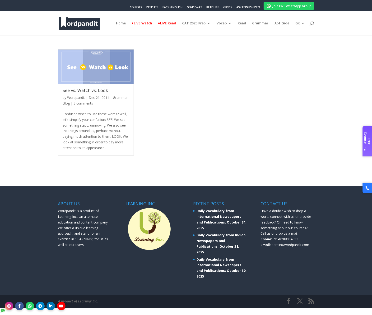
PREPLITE (152, 7)
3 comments (83, 103)
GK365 (227, 7)
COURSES (136, 7)
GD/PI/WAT (194, 7)
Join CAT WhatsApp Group (288, 5)
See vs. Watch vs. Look (85, 90)
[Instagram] (9, 306)
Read (242, 23)
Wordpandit (76, 97)
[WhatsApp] (30, 306)
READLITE (212, 7)
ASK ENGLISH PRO (248, 7)
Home (121, 23)
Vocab (222, 23)
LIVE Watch (143, 23)
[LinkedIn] (50, 306)
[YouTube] (61, 306)
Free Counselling (367, 141)
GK (297, 23)
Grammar (260, 23)
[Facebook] (19, 306)
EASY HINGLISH (172, 7)
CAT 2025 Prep (194, 23)
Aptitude (281, 23)
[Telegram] (40, 306)
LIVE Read (168, 23)
